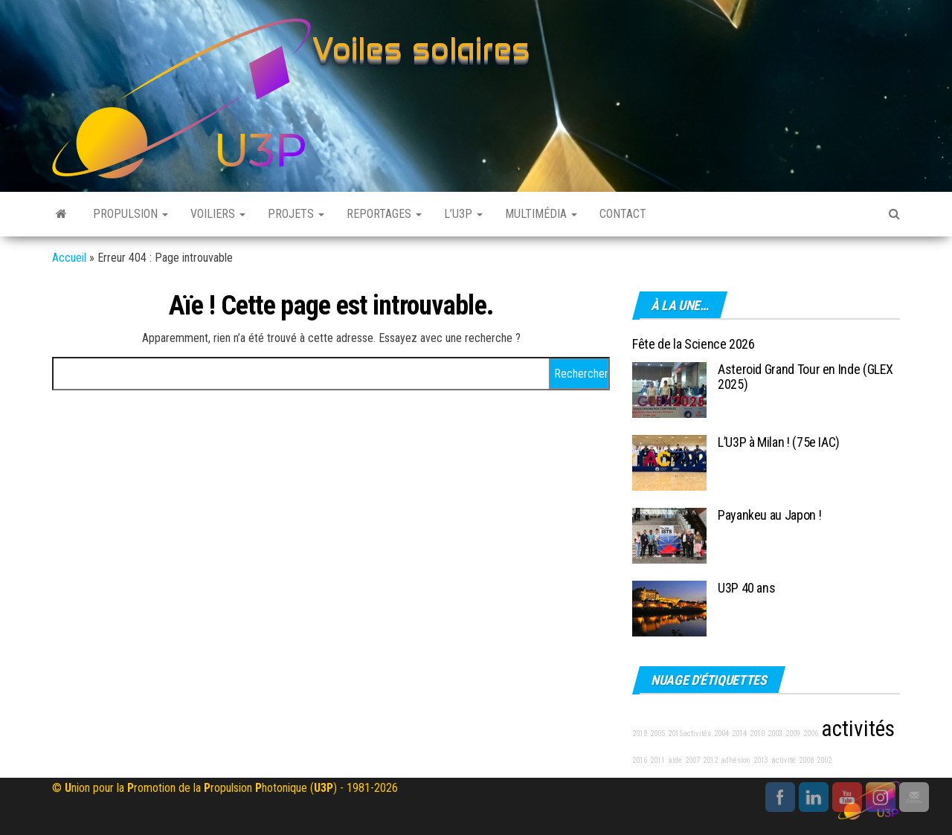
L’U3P (463, 214)
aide (675, 760)
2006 (810, 733)
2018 (639, 733)
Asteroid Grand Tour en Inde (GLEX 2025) (805, 376)
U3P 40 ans (746, 588)
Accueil (69, 258)
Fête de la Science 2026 (693, 344)
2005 (657, 733)
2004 (721, 733)
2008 (806, 760)
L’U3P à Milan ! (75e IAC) (779, 442)
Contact (622, 214)
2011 (657, 760)
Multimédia (541, 214)
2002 (824, 760)
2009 (792, 733)
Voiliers (217, 214)
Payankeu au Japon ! (769, 515)
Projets (296, 214)
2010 (757, 733)
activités (858, 728)
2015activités (689, 733)
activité (783, 760)
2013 (760, 760)
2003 (775, 733)
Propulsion (130, 214)
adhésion (735, 760)
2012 (710, 760)
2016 (639, 760)
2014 (739, 733)
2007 (692, 760)
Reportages (384, 214)
